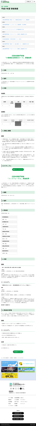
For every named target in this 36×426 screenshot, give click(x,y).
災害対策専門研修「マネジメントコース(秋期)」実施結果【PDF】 (14, 34)
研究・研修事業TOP (6, 357)
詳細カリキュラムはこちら (18, 169)
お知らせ (21, 397)
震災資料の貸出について (18, 416)
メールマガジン (10, 405)
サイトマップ (22, 403)
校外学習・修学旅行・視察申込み (18, 418)
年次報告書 (10, 401)
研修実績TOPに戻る (18, 351)
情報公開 (9, 399)
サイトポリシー (23, 399)
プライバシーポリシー (24, 401)
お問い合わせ (16, 401)
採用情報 (15, 403)
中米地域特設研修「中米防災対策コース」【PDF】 (12, 39)
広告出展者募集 (16, 397)
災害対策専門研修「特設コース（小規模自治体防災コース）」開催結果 (15, 19)
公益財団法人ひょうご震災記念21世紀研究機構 (17, 392)
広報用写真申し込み (18, 413)
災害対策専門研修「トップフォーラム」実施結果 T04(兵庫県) (14, 24)
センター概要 (10, 397)
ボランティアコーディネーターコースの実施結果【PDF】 (13, 29)
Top (1, 357)
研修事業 (11, 357)
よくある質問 (16, 399)
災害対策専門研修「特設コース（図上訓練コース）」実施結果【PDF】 (15, 44)
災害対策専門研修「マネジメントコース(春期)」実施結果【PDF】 (14, 48)
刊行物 (9, 403)
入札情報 (15, 405)
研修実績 (15, 357)
